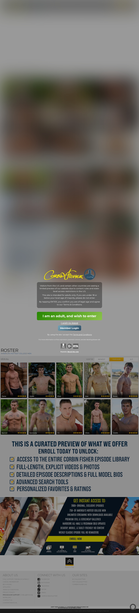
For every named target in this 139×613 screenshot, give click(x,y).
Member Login (69, 328)
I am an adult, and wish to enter (69, 316)
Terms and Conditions (82, 335)
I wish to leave (69, 322)
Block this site (73, 351)
